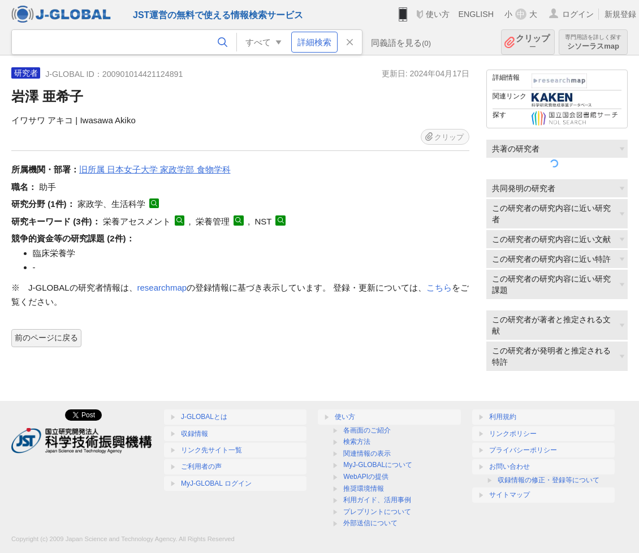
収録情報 (194, 434)
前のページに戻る (46, 337)
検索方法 (356, 442)
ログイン (578, 14)
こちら (439, 287)
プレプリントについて (377, 512)
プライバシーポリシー (523, 450)
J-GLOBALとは (204, 417)
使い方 (438, 14)
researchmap (162, 287)
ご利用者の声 (201, 466)
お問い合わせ (509, 466)
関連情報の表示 (367, 453)
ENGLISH (476, 14)
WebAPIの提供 (365, 477)
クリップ (533, 42)
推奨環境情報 (363, 488)
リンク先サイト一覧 (211, 450)
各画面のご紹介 (367, 430)
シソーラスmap (593, 42)
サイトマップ (509, 495)
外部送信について (370, 523)
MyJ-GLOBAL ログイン (216, 483)
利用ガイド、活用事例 (377, 500)
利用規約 (502, 417)
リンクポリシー (513, 434)
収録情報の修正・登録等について (548, 480)
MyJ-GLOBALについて (377, 465)
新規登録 (620, 14)
